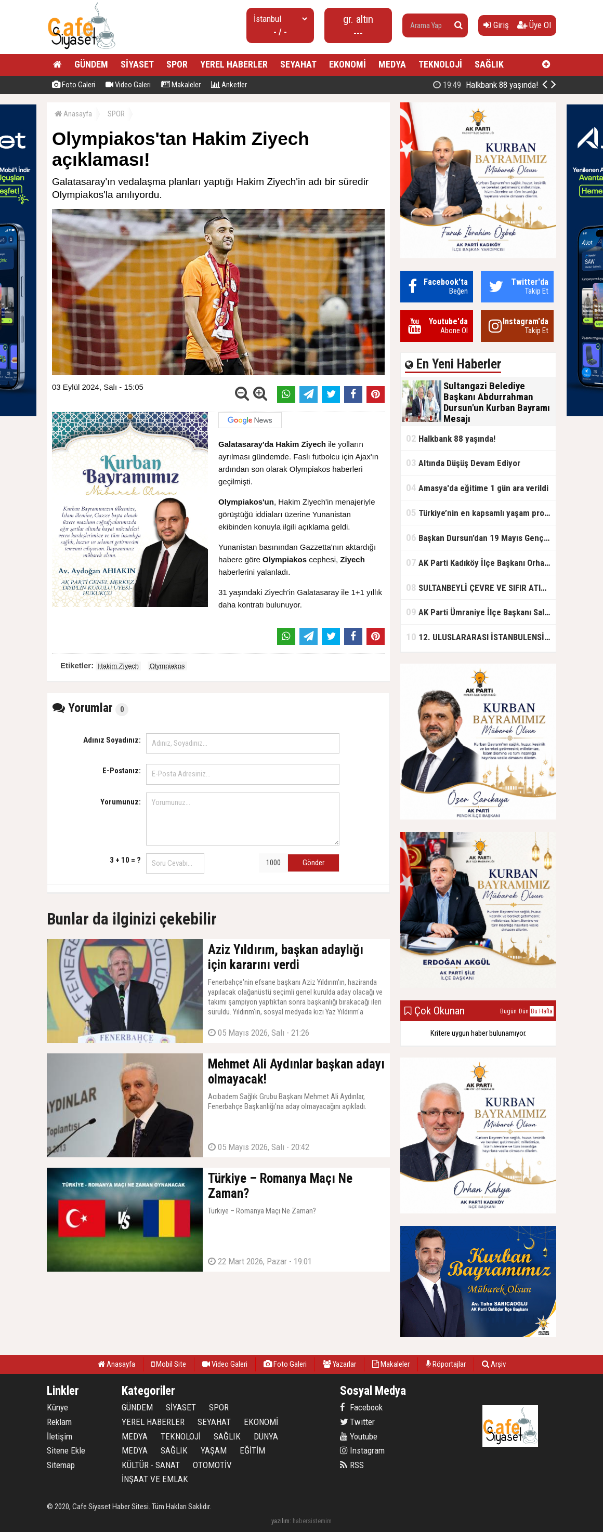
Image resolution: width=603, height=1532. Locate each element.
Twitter (357, 1422)
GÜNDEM (91, 64)
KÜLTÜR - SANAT (151, 1465)
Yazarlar (339, 1364)
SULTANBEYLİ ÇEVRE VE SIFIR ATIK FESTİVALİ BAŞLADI (481, 587)
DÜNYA (266, 1436)
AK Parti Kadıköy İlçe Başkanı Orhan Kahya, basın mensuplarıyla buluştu (481, 563)
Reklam (59, 1422)
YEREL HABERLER (234, 64)
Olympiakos (167, 666)
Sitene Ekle (66, 1450)
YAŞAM (214, 1450)
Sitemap (61, 1465)
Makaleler (181, 84)
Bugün (508, 1011)
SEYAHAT (298, 64)
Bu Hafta (542, 1011)
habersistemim (312, 1521)
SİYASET (137, 64)
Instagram (362, 1450)
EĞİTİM (252, 1450)
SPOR (177, 64)
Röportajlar (446, 1364)
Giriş (496, 25)
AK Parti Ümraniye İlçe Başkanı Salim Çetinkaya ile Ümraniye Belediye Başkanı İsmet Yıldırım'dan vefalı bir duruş (481, 612)
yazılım (280, 1521)
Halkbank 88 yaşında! (450, 438)
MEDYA (392, 64)
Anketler (229, 84)
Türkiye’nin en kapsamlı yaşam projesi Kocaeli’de (481, 513)
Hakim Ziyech (118, 666)
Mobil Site (168, 1364)
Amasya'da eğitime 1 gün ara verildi (477, 488)
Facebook (361, 1407)
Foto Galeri (73, 84)
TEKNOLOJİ (440, 64)
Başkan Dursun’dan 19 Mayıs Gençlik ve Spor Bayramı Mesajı (481, 538)
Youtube (358, 1436)
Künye (57, 1407)
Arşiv (494, 1364)
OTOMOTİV (212, 1465)
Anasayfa (73, 113)
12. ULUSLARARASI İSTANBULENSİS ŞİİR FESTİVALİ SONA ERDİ (481, 637)
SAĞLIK (489, 64)
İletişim (59, 1436)
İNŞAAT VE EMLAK (155, 1479)
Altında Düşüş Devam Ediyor (463, 463)
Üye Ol (534, 25)
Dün (524, 1011)
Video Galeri (128, 84)
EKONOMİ (347, 64)
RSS (352, 1465)
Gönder (313, 862)
